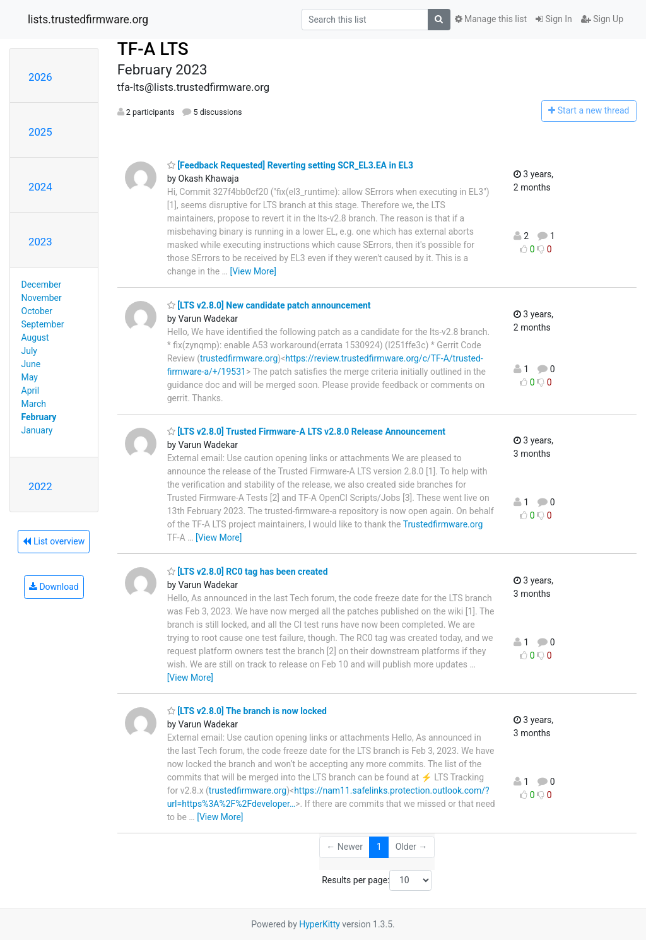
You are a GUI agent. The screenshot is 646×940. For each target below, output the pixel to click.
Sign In (554, 19)
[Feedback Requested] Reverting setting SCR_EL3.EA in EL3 (290, 165)
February (39, 417)
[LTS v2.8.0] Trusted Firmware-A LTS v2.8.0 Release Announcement (306, 431)
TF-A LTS (153, 48)
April (30, 390)
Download (54, 587)
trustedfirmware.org (239, 358)
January (37, 430)
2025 (40, 132)
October (36, 311)
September (42, 324)
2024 (40, 186)
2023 (40, 241)
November (41, 298)
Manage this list (491, 19)
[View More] (253, 271)
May (29, 377)
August (35, 337)
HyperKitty (319, 924)
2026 (40, 77)
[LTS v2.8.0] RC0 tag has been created (247, 572)
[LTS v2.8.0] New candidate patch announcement (269, 305)
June (31, 364)
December (41, 284)
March (34, 404)
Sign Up (602, 19)
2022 (40, 486)
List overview (54, 541)
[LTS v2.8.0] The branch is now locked (247, 711)
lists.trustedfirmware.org (88, 19)
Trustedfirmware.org (443, 524)
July (29, 351)
